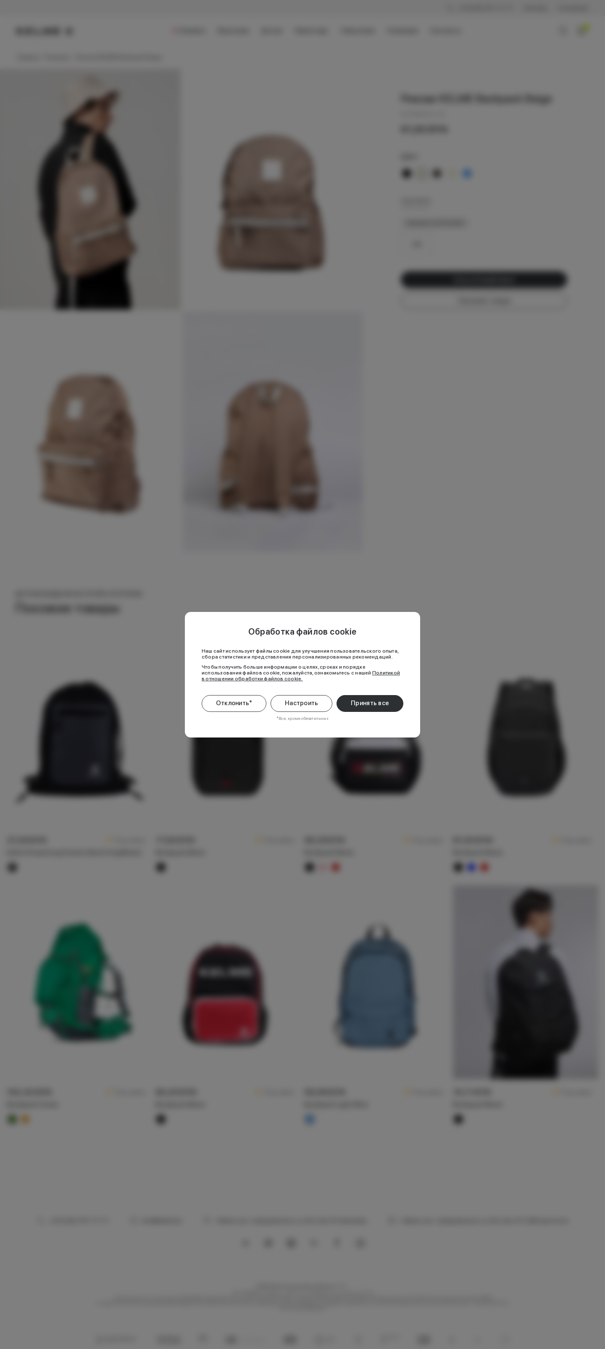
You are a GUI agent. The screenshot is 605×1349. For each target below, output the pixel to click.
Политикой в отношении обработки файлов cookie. (301, 676)
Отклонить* (234, 703)
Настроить (301, 703)
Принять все (370, 703)
